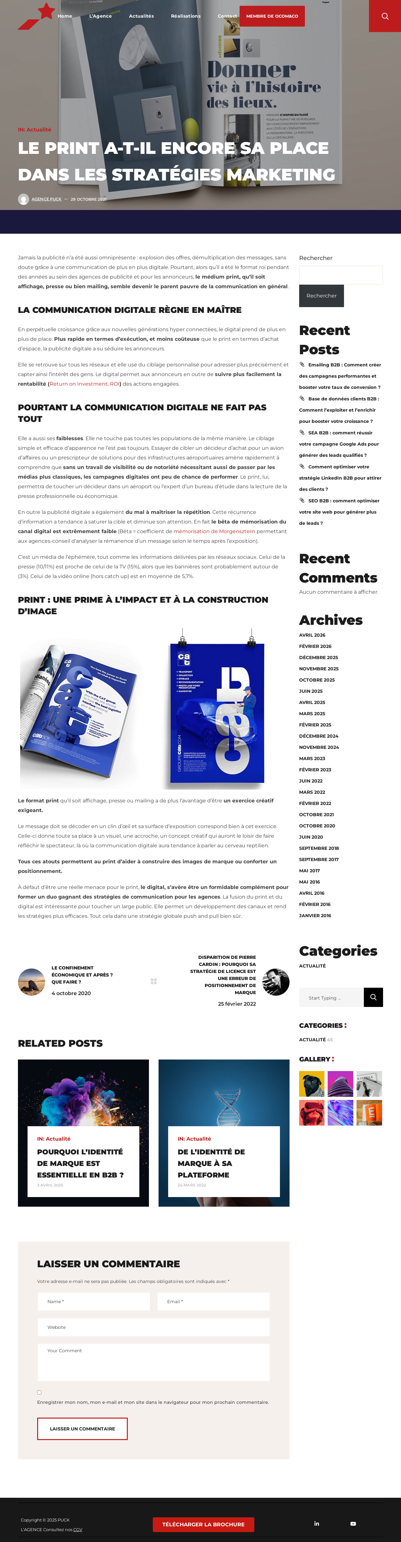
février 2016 (315, 904)
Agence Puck (46, 199)
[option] (83, 1133)
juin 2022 (311, 781)
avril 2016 (311, 893)
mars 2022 (312, 792)
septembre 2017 (319, 859)
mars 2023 (312, 758)
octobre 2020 (317, 826)
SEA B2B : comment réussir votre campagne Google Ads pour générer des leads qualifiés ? (339, 444)
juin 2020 (311, 837)
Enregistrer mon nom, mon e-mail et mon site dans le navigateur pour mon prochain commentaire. (153, 1402)
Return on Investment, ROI (84, 384)
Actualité (39, 130)
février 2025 (315, 725)
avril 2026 (312, 635)
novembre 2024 (319, 747)
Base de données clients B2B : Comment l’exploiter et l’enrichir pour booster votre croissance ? (339, 410)
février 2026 (315, 646)
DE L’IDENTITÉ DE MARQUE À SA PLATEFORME (211, 1163)
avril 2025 (312, 702)
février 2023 (315, 770)
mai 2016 (309, 882)
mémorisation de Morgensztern (214, 531)
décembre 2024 (319, 736)
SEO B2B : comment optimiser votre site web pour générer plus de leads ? (339, 512)
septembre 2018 (319, 848)
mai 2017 (309, 871)
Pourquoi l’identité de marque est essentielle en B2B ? (80, 1163)
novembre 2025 (319, 669)
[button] (272, 16)
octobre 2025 (317, 680)
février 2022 (315, 803)
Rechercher (315, 258)
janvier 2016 (315, 915)
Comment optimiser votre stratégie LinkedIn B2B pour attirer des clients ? (340, 478)
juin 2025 (311, 691)
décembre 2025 (318, 657)
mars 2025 (312, 714)
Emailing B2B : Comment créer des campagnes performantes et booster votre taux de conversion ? (340, 376)
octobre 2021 (316, 814)
